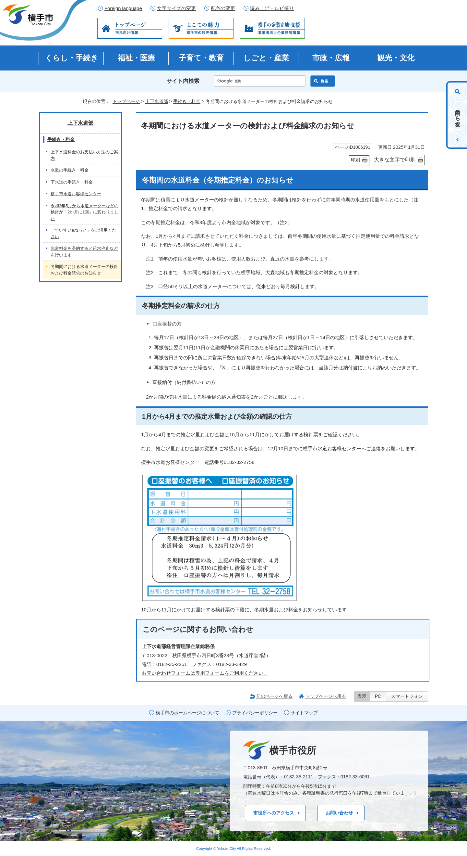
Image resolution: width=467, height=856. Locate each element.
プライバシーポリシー (255, 712)
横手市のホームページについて (187, 712)
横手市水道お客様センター (76, 193)
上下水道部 (156, 101)
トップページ (126, 101)
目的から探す (458, 115)
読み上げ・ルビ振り (272, 8)
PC (378, 696)
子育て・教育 (201, 58)
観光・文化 (395, 58)
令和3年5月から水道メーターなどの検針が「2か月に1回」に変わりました (84, 212)
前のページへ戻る (274, 696)
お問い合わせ (339, 812)
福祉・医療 (136, 58)
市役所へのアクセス (273, 812)
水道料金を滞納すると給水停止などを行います (84, 251)
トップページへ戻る (325, 696)
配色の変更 (223, 8)
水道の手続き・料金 (70, 170)
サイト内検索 (182, 81)
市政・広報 (331, 58)
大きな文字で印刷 (394, 159)
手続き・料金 (186, 101)
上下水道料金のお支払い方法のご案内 (84, 155)
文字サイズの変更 (176, 8)
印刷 (355, 160)
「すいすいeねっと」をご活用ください (83, 233)
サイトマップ (304, 712)
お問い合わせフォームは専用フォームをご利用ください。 (205, 673)
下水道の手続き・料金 (72, 182)
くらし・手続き (71, 58)
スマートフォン (407, 696)
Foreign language (123, 8)
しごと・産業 (266, 58)
